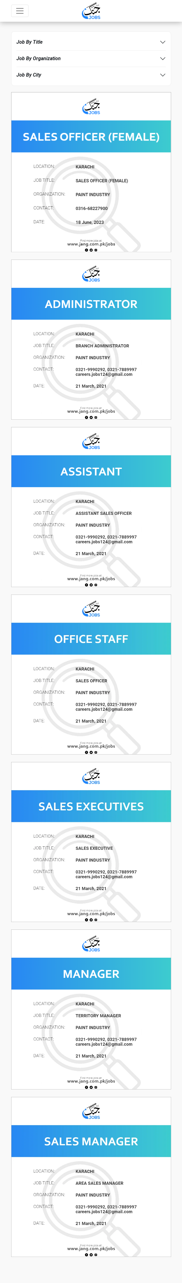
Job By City (28, 75)
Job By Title (29, 42)
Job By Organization (38, 58)
